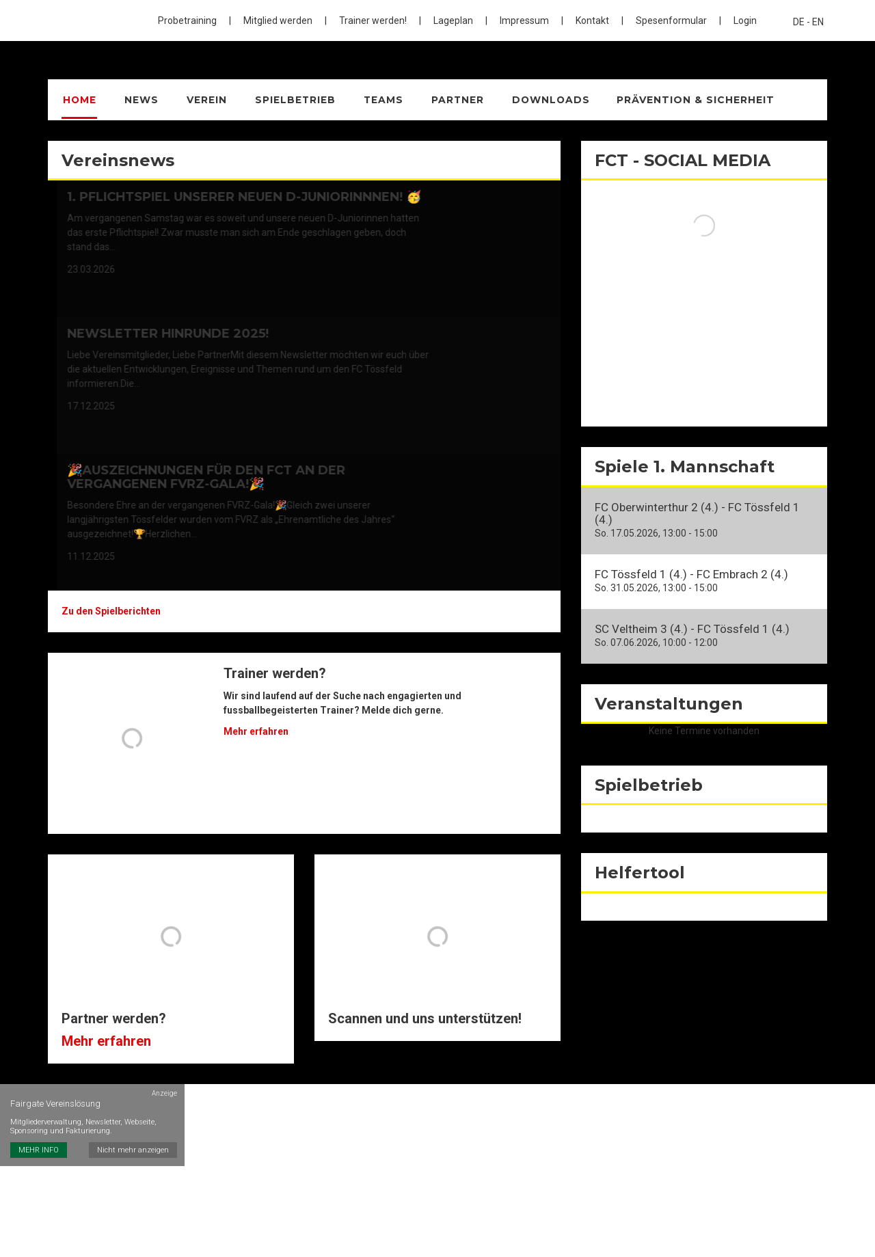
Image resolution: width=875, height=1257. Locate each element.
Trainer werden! (373, 20)
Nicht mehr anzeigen (134, 1116)
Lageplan (453, 20)
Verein (202, 100)
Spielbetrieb (288, 100)
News (139, 100)
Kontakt (592, 20)
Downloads (540, 100)
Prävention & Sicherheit (685, 100)
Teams (375, 100)
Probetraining (187, 20)
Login (745, 20)
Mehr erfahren (256, 731)
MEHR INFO (38, 1116)
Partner (448, 100)
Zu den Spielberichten (111, 611)
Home (79, 100)
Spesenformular (671, 20)
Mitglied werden (277, 20)
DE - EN (808, 21)
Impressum (524, 20)
